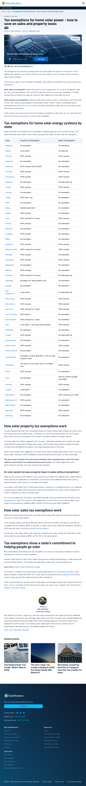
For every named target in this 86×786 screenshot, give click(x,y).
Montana (8, 275)
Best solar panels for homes (13, 768)
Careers (6, 747)
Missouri (8, 270)
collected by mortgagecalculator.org (59, 487)
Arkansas (9, 161)
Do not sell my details (74, 782)
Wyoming (9, 416)
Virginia (8, 390)
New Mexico (10, 304)
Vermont (8, 384)
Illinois (7, 208)
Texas (7, 371)
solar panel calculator (65, 572)
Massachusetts (11, 249)
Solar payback (9, 765)
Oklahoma (9, 330)
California (9, 166)
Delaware (9, 182)
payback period (69, 575)
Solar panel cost (9, 761)
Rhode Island (10, 345)
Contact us (7, 744)
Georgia (8, 192)
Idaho (7, 203)
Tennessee (9, 365)
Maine (7, 239)
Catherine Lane (34, 31)
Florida (8, 187)
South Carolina (11, 351)
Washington (9, 395)
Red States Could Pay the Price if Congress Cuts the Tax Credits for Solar (70, 669)
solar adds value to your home (25, 106)
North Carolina (11, 314)
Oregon (8, 335)
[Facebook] (17, 713)
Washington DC (11, 400)
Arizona (8, 156)
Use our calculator (16, 585)
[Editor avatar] (7, 27)
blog (8, 11)
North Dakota (10, 320)
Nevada (8, 286)
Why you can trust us (11, 734)
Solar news (8, 755)
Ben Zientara (43, 609)
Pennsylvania (10, 340)
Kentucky (9, 229)
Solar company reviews (52, 737)
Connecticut (10, 177)
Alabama (8, 146)
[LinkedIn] (20, 713)
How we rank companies (12, 737)
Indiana (8, 213)
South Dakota (10, 357)
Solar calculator (9, 758)
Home (3, 11)
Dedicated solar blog (11, 740)
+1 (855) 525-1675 (19, 716)
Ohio (7, 325)
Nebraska (9, 281)
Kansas (8, 223)
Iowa (7, 218)
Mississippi (9, 265)
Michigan (8, 255)
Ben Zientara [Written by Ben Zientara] (16, 31)
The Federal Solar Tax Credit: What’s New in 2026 (15, 667)
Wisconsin (9, 410)
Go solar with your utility (52, 734)
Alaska (8, 151)
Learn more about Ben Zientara (16, 630)
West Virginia (10, 405)
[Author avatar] (5, 27)
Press (46, 730)
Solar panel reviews (50, 740)
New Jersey (10, 299)
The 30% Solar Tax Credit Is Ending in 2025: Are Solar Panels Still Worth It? (43, 669)
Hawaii (8, 197)
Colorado (9, 172)
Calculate (41, 59)
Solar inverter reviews (51, 747)
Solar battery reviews (51, 744)
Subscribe (23, 706)
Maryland (9, 244)
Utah (7, 378)
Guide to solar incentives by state (27, 567)
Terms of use (59, 782)
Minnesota (9, 260)
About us (7, 730)
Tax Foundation (42, 528)
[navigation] (11, 3)
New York (9, 309)
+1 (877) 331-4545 (22, 720)
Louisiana (9, 234)
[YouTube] (24, 712)
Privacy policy (47, 782)
